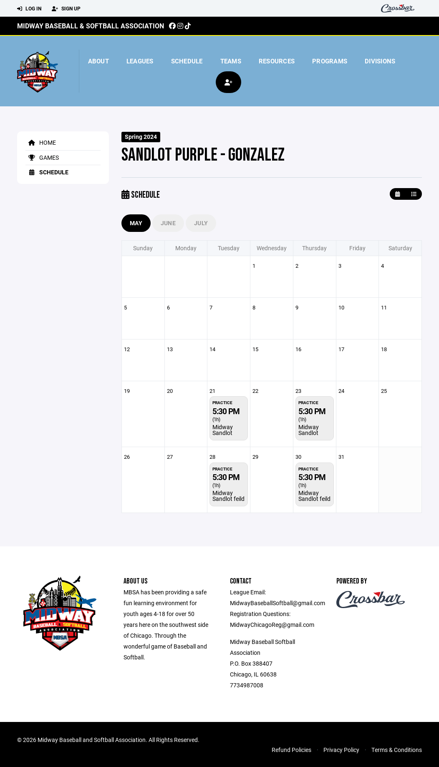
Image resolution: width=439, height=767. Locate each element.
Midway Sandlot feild (228, 496)
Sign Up (66, 9)
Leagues (140, 61)
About (98, 61)
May (136, 223)
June (168, 223)
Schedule (187, 61)
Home (40, 142)
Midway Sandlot (222, 430)
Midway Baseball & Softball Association (90, 25)
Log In (29, 9)
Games (42, 157)
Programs (329, 61)
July (201, 223)
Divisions (380, 61)
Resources (277, 61)
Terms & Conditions (396, 750)
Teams (230, 61)
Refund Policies (291, 750)
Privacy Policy (341, 750)
